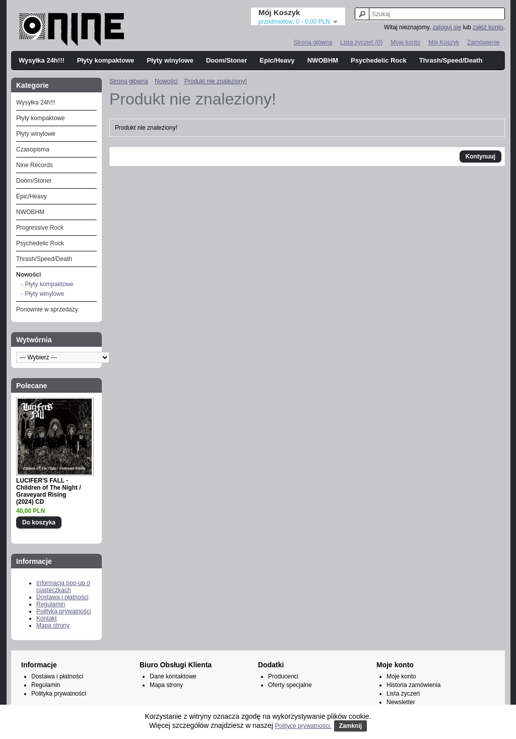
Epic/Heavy (277, 60)
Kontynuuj (480, 156)
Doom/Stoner (226, 60)
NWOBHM (322, 60)
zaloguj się (447, 27)
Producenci (283, 676)
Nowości (28, 274)
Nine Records (34, 165)
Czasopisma (32, 149)
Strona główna (312, 42)
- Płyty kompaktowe (47, 284)
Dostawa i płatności (62, 597)
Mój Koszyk (443, 42)
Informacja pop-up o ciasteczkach (63, 586)
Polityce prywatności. (303, 725)
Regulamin (50, 604)
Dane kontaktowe (173, 676)
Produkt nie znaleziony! (215, 81)
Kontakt (46, 618)
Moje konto (405, 42)
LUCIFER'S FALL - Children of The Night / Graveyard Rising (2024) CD (48, 491)
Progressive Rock (39, 227)
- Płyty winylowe (42, 293)
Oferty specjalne (290, 685)
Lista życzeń (403, 693)
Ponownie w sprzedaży (47, 309)
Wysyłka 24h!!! (41, 60)
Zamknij (350, 725)
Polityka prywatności (63, 611)
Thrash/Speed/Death (451, 60)
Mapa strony (53, 625)
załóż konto (488, 27)
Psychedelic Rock (379, 60)
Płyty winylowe (170, 60)
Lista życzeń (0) (361, 42)
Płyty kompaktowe (105, 60)
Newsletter (400, 702)
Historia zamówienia (413, 685)
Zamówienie (483, 42)
